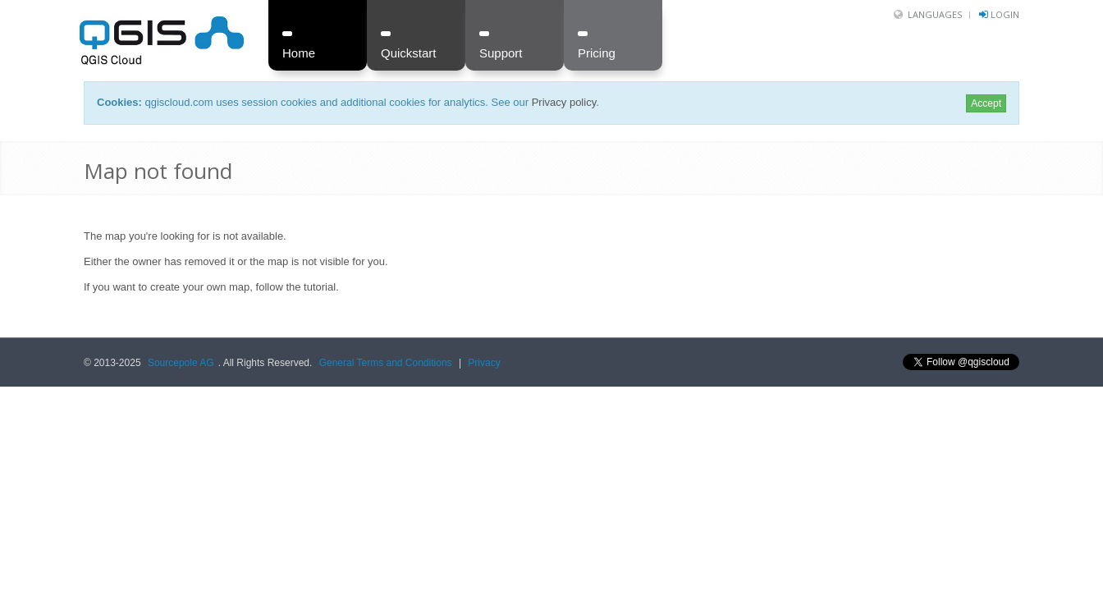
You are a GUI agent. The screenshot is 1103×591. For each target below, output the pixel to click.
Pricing (597, 53)
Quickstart (409, 53)
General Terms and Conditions (385, 363)
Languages (935, 14)
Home (298, 53)
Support (501, 53)
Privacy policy (564, 102)
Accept (986, 103)
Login (1005, 14)
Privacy (484, 363)
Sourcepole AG (181, 363)
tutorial (320, 287)
